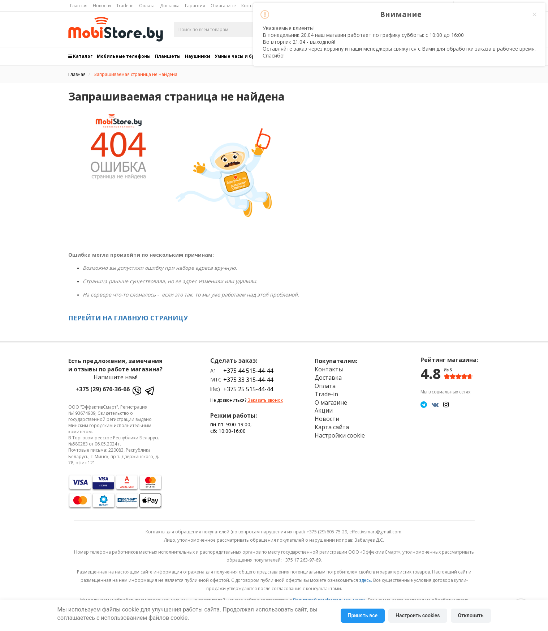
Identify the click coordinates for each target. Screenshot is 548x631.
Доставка (170, 6)
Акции (324, 410)
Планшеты (168, 56)
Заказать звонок (265, 400)
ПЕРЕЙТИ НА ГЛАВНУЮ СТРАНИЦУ (128, 318)
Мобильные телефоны (124, 56)
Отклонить (471, 615)
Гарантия (195, 6)
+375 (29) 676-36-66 (102, 389)
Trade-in (125, 6)
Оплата (147, 6)
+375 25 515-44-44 (248, 389)
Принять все (362, 615)
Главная (78, 6)
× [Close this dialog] (534, 14)
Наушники (197, 56)
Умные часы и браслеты (243, 56)
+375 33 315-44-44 (248, 380)
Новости (102, 6)
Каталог (80, 56)
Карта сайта (332, 427)
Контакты (329, 369)
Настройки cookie (340, 435)
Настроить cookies (418, 615)
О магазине (223, 6)
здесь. (365, 580)
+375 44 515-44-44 (248, 371)
